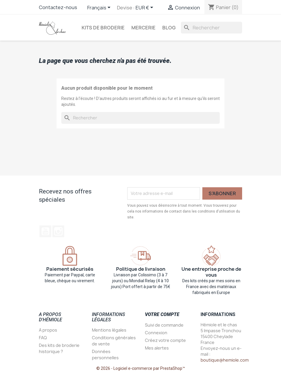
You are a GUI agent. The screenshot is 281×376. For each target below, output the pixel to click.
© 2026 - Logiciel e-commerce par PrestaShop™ (140, 368)
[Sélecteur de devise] (145, 7)
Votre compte (162, 314)
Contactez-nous (58, 7)
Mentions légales (109, 330)
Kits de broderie (103, 27)
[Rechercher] (211, 28)
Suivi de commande (164, 325)
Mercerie (143, 27)
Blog (169, 27)
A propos (48, 330)
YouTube (45, 231)
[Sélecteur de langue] (100, 7)
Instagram (58, 231)
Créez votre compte (165, 340)
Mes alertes (157, 348)
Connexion (156, 332)
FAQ (43, 337)
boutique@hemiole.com (225, 360)
